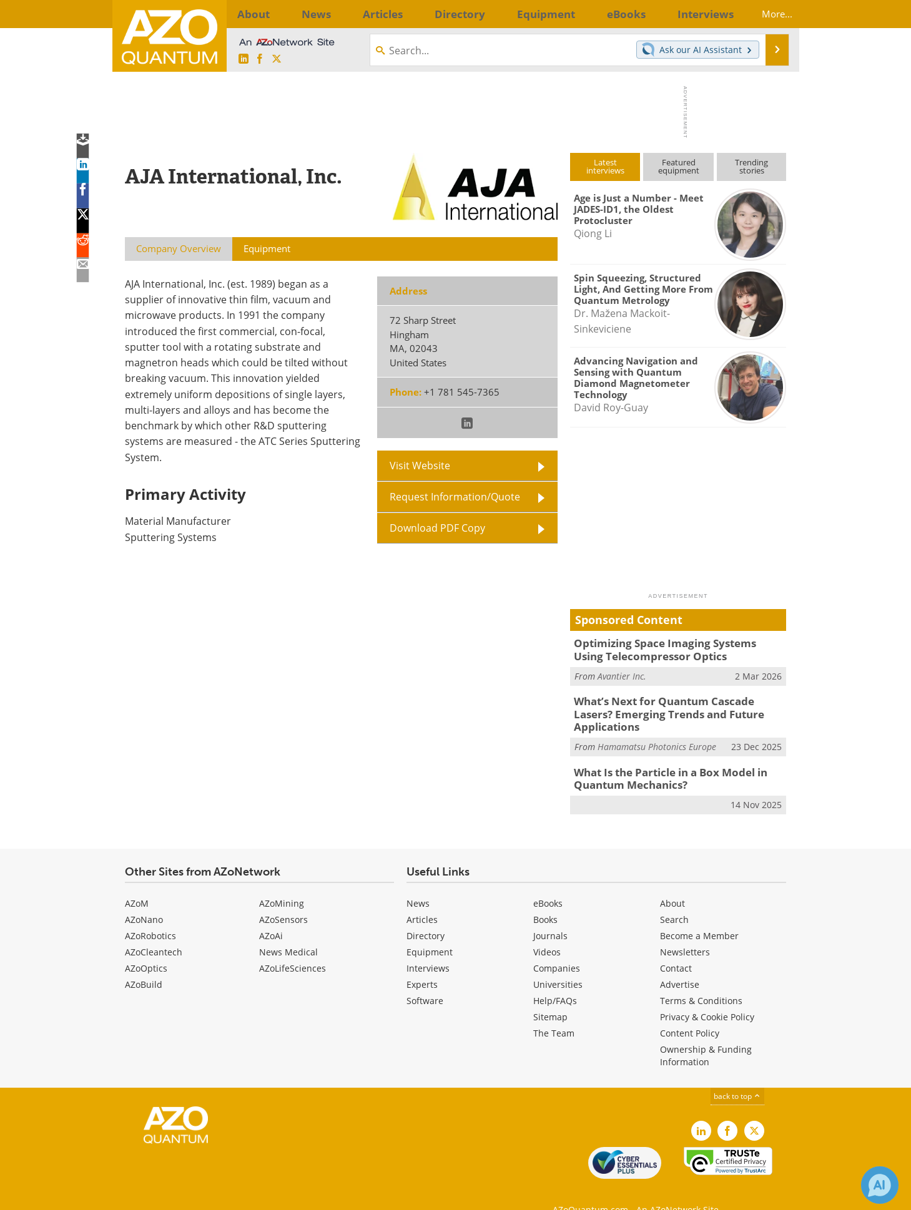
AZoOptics (146, 946)
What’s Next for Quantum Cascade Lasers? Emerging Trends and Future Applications (673, 703)
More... (766, 13)
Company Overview (178, 248)
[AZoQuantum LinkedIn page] (244, 59)
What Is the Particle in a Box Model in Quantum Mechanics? (662, 759)
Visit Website (420, 465)
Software (424, 979)
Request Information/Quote (455, 497)
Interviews (428, 946)
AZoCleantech (153, 930)
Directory (425, 914)
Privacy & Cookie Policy (707, 995)
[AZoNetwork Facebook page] (260, 59)
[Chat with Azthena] (880, 1185)
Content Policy (689, 1011)
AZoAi (271, 914)
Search (674, 898)
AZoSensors (283, 898)
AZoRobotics (150, 914)
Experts (422, 962)
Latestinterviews (605, 166)
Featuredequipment (678, 166)
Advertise (679, 962)
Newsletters (685, 930)
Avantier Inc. (622, 673)
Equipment (429, 930)
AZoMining (281, 881)
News (418, 881)
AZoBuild (143, 962)
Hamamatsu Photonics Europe (657, 728)
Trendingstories (751, 166)
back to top (737, 1074)
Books (545, 898)
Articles (422, 898)
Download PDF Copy (437, 528)
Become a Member (699, 914)
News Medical (288, 930)
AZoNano (144, 898)
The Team (553, 1011)
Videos (547, 930)
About (672, 881)
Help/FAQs (555, 979)
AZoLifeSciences (292, 946)
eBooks (548, 881)
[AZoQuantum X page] (277, 59)
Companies (556, 946)
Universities (558, 962)
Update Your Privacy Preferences (219, 1194)
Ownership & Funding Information (706, 1034)
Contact (676, 946)
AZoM (137, 881)
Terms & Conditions (701, 979)
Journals (550, 914)
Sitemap (550, 995)
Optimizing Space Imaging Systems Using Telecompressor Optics (670, 648)
